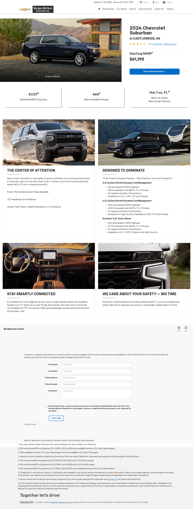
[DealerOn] (27, 502)
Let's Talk (56, 418)
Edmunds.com (170, 44)
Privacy (69, 502)
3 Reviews (157, 44)
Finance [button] (132, 9)
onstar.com (113, 479)
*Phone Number (51, 384)
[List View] (185, 329)
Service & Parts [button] (145, 9)
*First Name (52, 365)
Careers (170, 9)
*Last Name (52, 371)
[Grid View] (178, 329)
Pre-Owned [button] (122, 9)
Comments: (52, 391)
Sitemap (62, 502)
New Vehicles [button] (108, 9)
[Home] (99, 9)
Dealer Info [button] (159, 9)
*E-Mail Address (50, 378)
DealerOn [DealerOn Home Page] (54, 502)
